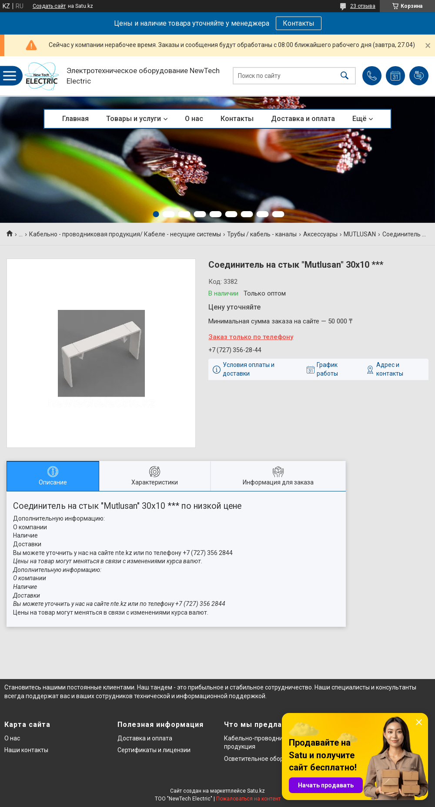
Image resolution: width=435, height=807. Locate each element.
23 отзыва (362, 6)
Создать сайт (49, 6)
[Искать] (344, 76)
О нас (194, 118)
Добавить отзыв (418, 75)
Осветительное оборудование (267, 758)
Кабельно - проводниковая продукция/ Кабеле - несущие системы (125, 234)
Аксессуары (320, 234)
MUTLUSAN (360, 234)
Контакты (299, 23)
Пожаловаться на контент (248, 799)
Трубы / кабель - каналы (262, 234)
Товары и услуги (133, 118)
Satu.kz (256, 791)
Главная (75, 118)
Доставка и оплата (303, 118)
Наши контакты (26, 749)
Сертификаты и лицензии (154, 749)
